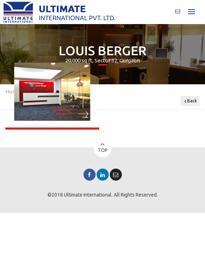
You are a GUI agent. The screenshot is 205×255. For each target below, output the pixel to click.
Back (190, 101)
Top (103, 147)
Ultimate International (88, 195)
